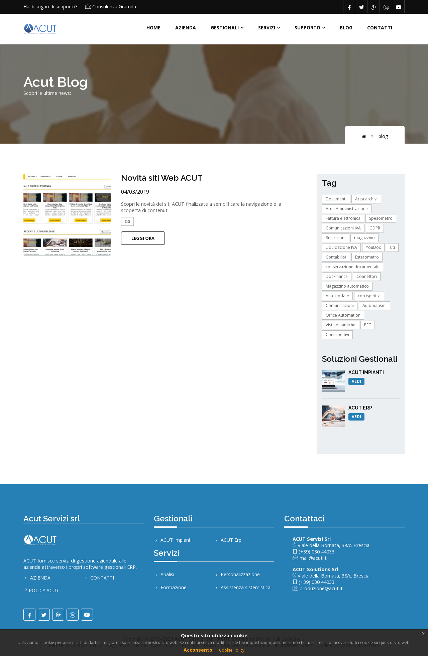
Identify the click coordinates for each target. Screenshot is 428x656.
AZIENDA (185, 27)
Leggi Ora (142, 238)
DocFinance (337, 276)
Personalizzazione (237, 575)
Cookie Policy (231, 650)
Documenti (336, 199)
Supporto (307, 27)
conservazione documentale (353, 267)
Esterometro (367, 257)
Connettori (366, 276)
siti (127, 221)
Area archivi (366, 199)
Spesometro (381, 218)
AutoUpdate (337, 296)
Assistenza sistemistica (242, 588)
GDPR (374, 228)
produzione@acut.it (320, 588)
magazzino (364, 237)
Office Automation (343, 315)
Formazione (170, 588)
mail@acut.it (312, 558)
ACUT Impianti (173, 540)
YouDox (373, 247)
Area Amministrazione (347, 208)
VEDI (356, 381)
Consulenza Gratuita (114, 6)
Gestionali (225, 27)
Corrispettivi (337, 334)
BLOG (346, 27)
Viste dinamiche (340, 325)
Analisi (164, 575)
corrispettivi (369, 296)
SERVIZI (266, 27)
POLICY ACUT (44, 591)
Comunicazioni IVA (343, 228)
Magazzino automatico (347, 286)
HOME (153, 27)
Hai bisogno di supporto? (50, 6)
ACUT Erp (227, 540)
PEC (367, 325)
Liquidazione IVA (341, 247)
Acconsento (198, 650)
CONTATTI (379, 27)
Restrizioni (335, 237)
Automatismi (374, 305)
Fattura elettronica (343, 218)
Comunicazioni (340, 305)
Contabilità (336, 257)
